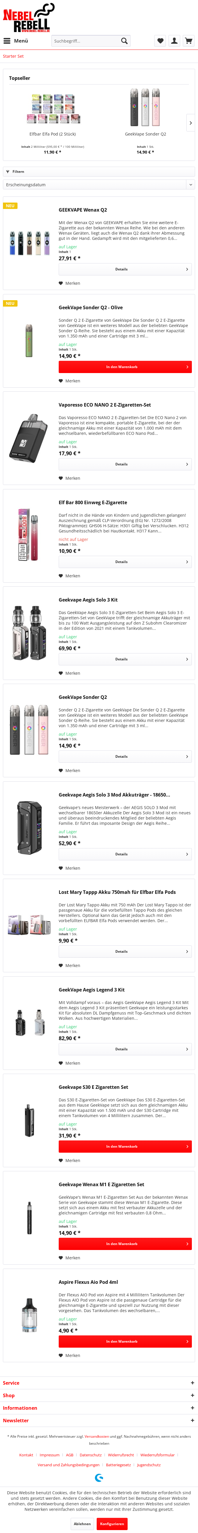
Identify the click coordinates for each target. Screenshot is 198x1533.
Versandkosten (97, 1436)
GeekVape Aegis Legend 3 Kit (92, 990)
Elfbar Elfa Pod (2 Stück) (52, 134)
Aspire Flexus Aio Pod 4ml (88, 1282)
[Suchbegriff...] (91, 41)
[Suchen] (124, 41)
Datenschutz (91, 1455)
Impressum (50, 1455)
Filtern (15, 171)
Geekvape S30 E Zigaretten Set (93, 1087)
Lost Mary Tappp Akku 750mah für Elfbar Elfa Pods (117, 892)
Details (151, 268)
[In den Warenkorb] (125, 367)
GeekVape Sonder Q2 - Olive (91, 308)
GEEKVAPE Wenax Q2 (83, 210)
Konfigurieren (112, 1523)
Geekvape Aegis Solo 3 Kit (88, 600)
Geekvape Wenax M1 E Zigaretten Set (101, 1185)
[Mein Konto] (174, 41)
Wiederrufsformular (157, 1455)
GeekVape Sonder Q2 (145, 134)
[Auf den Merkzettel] (69, 283)
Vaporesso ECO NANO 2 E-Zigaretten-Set (105, 405)
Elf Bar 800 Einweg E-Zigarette (93, 503)
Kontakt (26, 1455)
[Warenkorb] (188, 41)
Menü (16, 40)
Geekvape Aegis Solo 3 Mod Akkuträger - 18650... (114, 795)
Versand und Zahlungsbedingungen (69, 1464)
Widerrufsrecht (121, 1455)
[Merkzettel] (160, 41)
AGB (69, 1455)
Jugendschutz (149, 1464)
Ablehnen (82, 1523)
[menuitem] (15, 41)
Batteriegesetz (118, 1464)
